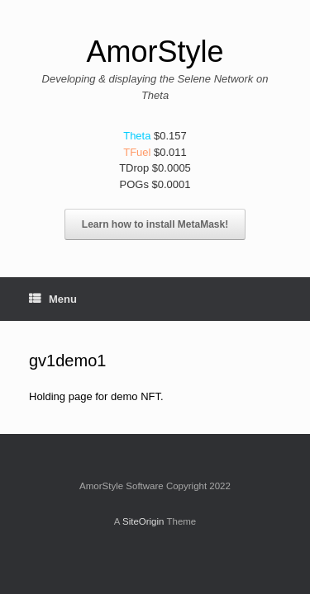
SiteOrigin (143, 521)
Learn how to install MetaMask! (155, 224)
